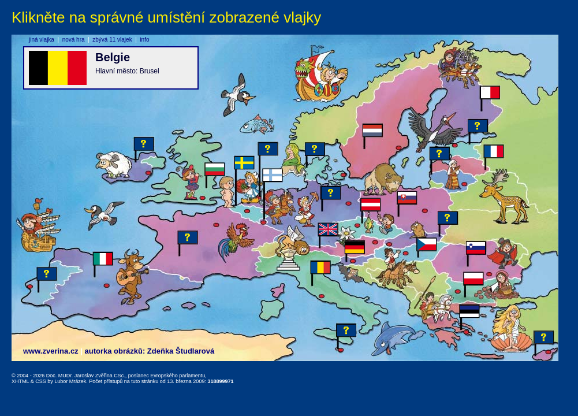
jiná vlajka (41, 39)
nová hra (73, 39)
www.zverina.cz (51, 351)
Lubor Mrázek (70, 381)
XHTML (20, 381)
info (144, 39)
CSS (40, 381)
